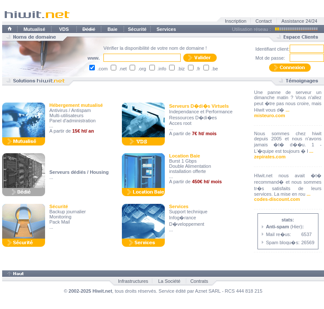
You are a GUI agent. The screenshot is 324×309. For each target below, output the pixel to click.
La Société (169, 281)
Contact (263, 21)
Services (166, 29)
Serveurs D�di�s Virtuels (199, 106)
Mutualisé (34, 29)
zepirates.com (269, 156)
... (287, 109)
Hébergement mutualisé (76, 105)
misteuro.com (269, 115)
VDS (64, 29)
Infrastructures (133, 281)
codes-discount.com (277, 199)
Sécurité (137, 29)
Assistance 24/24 (300, 21)
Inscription (235, 21)
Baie (112, 29)
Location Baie (184, 155)
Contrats (199, 281)
